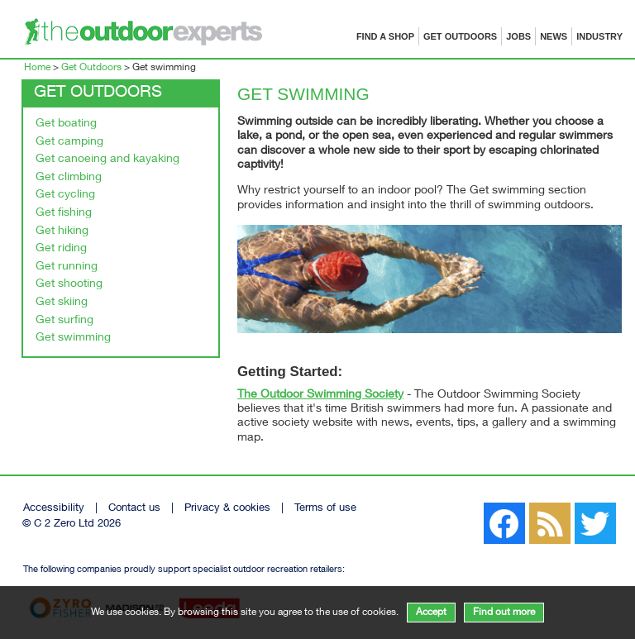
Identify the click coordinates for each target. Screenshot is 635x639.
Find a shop (385, 36)
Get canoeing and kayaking (107, 159)
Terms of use (325, 508)
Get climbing (69, 178)
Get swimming (73, 338)
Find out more (504, 613)
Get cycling (65, 195)
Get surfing (64, 321)
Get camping (69, 142)
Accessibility (53, 508)
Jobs (518, 36)
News (553, 36)
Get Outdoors (460, 36)
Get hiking (62, 231)
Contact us (134, 508)
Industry (599, 36)
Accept (431, 613)
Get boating (66, 124)
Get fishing (64, 213)
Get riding (61, 249)
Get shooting (69, 284)
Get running (67, 267)
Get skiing (62, 302)
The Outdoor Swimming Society (320, 395)
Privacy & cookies (227, 508)
